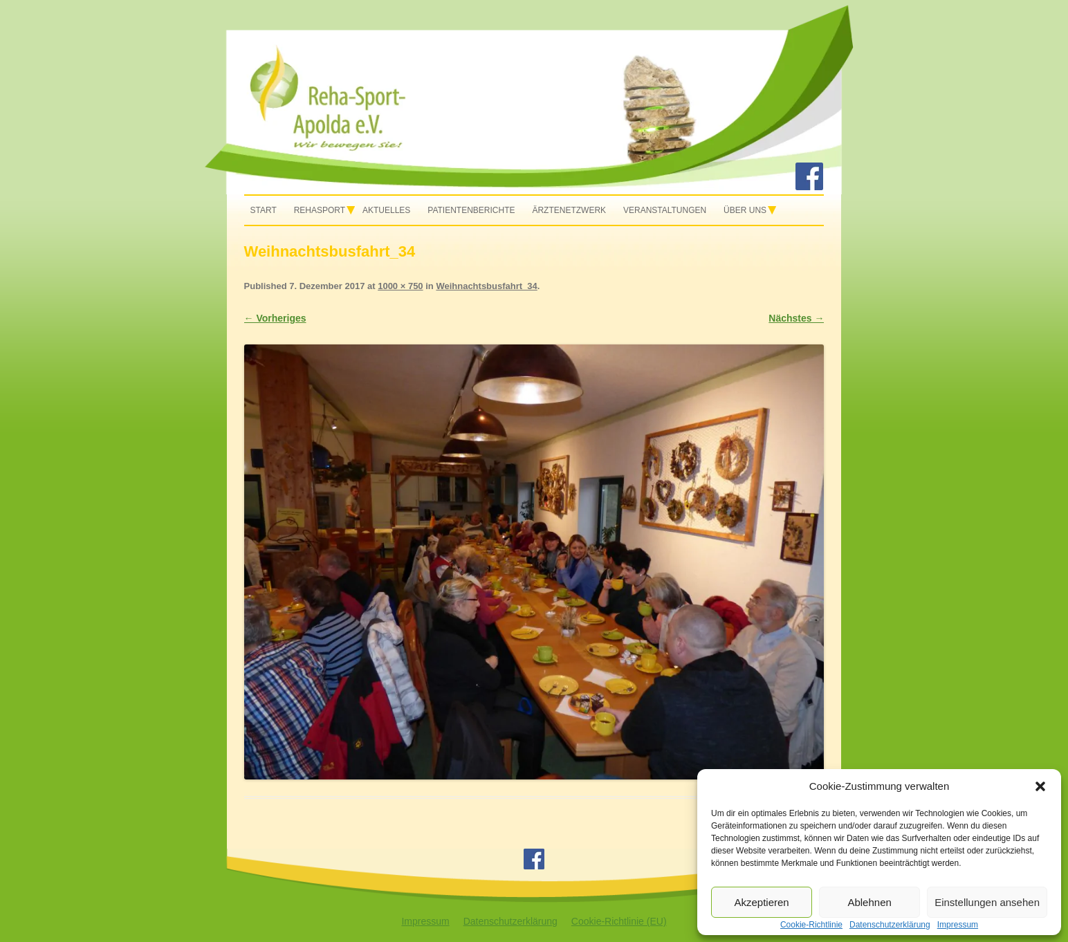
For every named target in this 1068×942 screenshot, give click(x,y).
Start (263, 210)
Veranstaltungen (664, 210)
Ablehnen (869, 902)
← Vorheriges (275, 318)
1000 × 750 (400, 286)
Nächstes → (796, 318)
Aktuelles (386, 210)
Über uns (745, 210)
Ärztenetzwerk (569, 210)
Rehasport (319, 210)
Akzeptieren (761, 902)
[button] (1040, 786)
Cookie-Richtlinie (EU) (619, 921)
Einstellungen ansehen (987, 902)
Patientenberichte (471, 210)
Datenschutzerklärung (510, 921)
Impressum (425, 921)
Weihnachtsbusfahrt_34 (486, 286)
